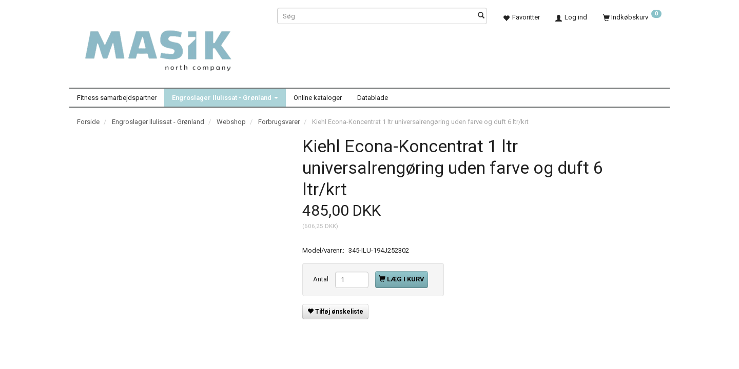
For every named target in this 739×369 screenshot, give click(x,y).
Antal (321, 279)
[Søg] (481, 16)
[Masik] (169, 45)
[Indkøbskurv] (632, 17)
